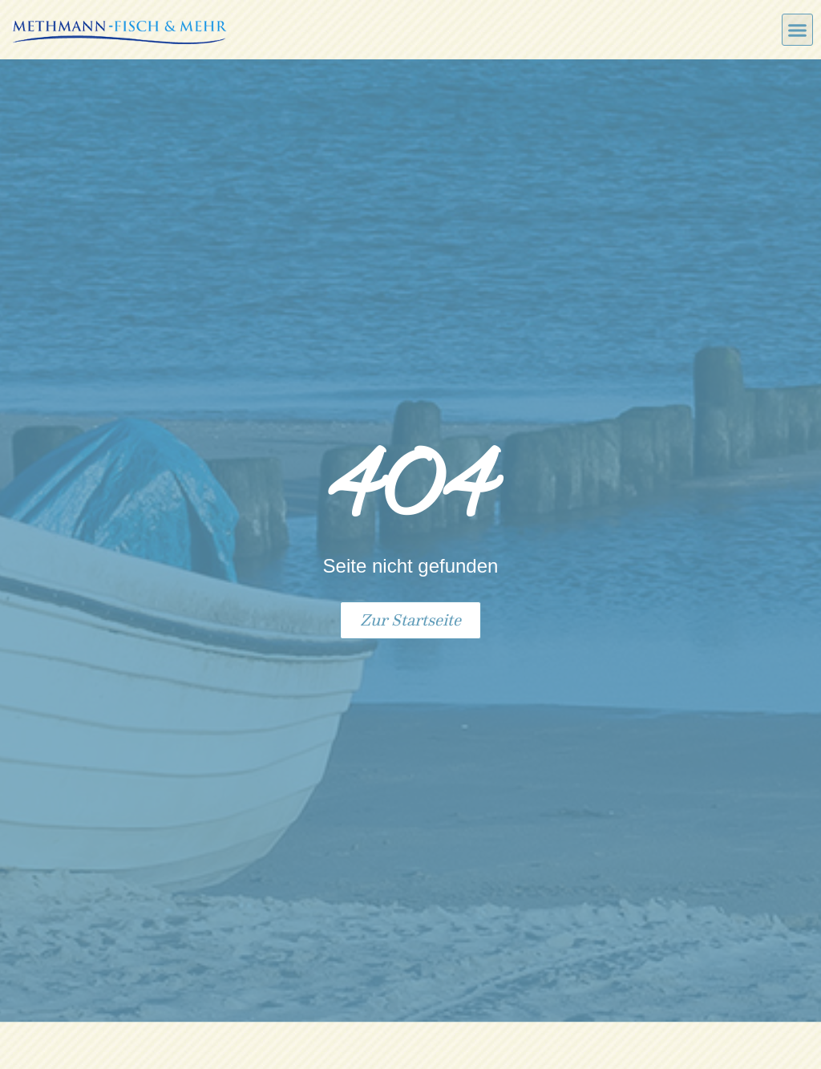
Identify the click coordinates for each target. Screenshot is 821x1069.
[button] (798, 30)
